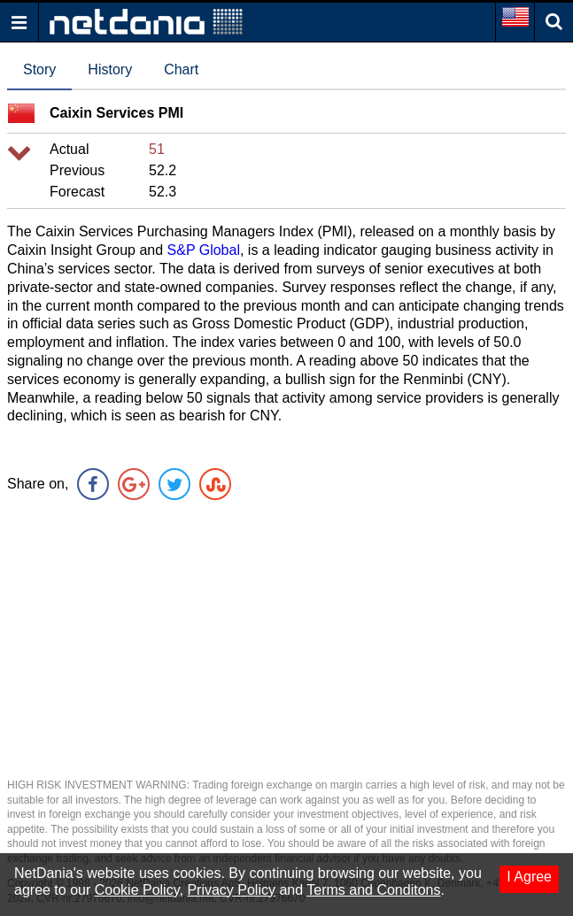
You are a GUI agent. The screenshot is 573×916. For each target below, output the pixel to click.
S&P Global (203, 250)
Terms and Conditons (373, 889)
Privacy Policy (231, 889)
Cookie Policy (137, 889)
